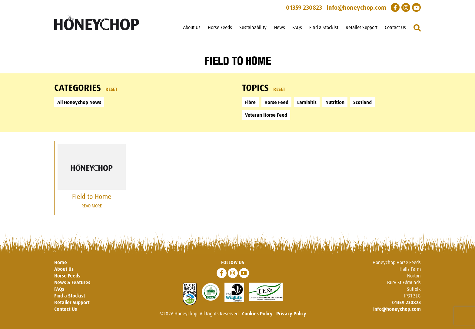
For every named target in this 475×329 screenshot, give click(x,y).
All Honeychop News (79, 102)
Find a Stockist (323, 27)
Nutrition (334, 102)
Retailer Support (361, 27)
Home (60, 262)
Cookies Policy (257, 314)
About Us (192, 27)
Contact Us (395, 27)
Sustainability (253, 27)
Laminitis (307, 102)
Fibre (250, 102)
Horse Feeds (220, 27)
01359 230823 (406, 302)
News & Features (72, 282)
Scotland (362, 102)
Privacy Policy (291, 314)
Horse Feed (276, 102)
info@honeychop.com (397, 309)
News (279, 27)
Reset (111, 89)
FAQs (297, 27)
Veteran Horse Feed (266, 115)
